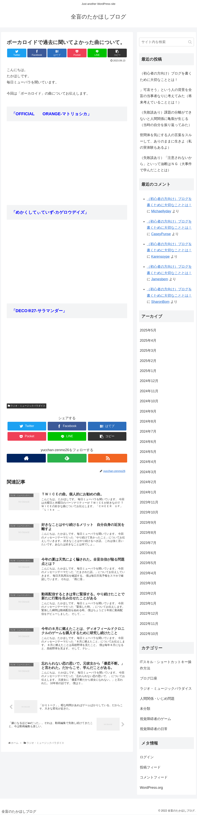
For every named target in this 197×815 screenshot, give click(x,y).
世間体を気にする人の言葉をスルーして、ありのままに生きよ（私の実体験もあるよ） (166, 141)
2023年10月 (149, 512)
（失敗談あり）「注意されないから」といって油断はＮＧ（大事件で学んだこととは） (166, 164)
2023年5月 (148, 563)
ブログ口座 (148, 678)
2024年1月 (148, 492)
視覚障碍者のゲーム (155, 719)
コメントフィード (154, 777)
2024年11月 (149, 391)
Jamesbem (159, 279)
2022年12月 (149, 613)
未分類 (145, 709)
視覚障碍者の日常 (154, 729)
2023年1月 (148, 603)
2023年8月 (148, 533)
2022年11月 (149, 624)
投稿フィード (150, 767)
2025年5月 (148, 330)
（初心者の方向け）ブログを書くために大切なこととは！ (166, 76)
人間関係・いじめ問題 (157, 699)
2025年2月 (148, 361)
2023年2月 (148, 593)
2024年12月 (149, 381)
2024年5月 (148, 452)
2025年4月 (148, 340)
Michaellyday (161, 211)
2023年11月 (149, 502)
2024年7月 (148, 431)
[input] (166, 42)
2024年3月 (148, 472)
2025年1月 (148, 371)
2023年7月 (148, 543)
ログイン (147, 757)
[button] (190, 42)
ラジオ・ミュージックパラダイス (26, 405)
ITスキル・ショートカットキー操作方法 (165, 665)
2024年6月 (148, 442)
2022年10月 (149, 634)
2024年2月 (148, 482)
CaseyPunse (161, 234)
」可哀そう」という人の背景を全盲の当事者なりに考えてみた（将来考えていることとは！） (166, 96)
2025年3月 (148, 350)
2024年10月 (149, 401)
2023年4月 (148, 573)
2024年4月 (148, 462)
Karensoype (160, 256)
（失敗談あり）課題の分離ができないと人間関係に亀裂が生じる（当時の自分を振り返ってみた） (166, 118)
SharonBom (160, 302)
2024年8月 (148, 421)
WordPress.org (151, 788)
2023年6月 (148, 553)
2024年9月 (148, 411)
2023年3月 (148, 583)
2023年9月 (148, 522)
